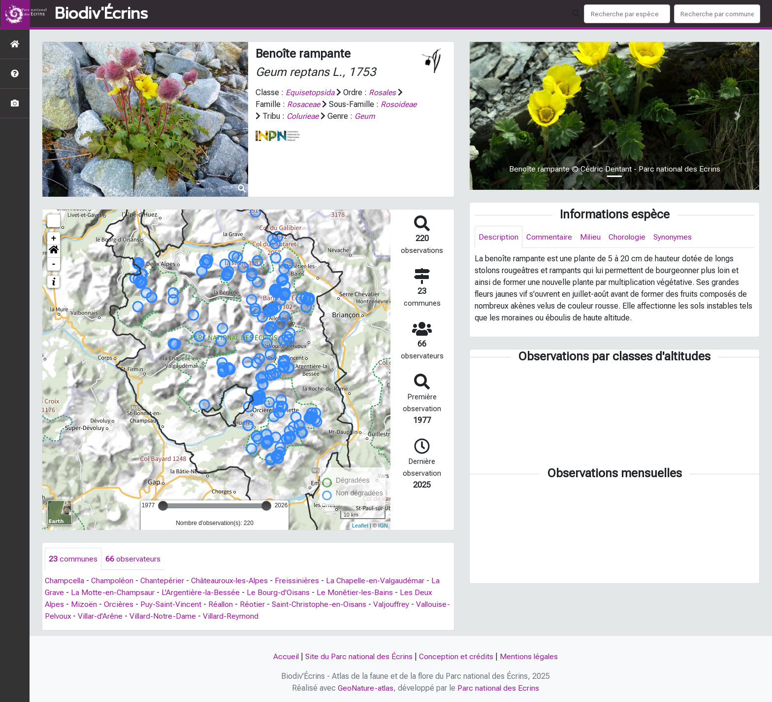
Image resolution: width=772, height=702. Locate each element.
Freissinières (302, 581)
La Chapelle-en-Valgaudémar (381, 581)
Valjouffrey (394, 604)
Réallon (222, 604)
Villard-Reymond (269, 616)
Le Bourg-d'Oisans (279, 592)
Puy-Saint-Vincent (171, 604)
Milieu (591, 237)
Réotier (254, 604)
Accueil (285, 656)
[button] (53, 251)
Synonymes (674, 237)
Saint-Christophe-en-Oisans (321, 604)
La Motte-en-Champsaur (113, 592)
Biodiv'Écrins (101, 14)
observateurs (133, 558)
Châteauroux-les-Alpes (233, 581)
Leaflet (360, 525)
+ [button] (54, 239)
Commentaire (549, 237)
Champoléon (114, 581)
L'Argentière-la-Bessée (201, 592)
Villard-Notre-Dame (200, 616)
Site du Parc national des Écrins (358, 656)
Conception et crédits (456, 656)
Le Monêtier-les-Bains (356, 592)
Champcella (65, 581)
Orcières (119, 604)
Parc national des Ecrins (499, 688)
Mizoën (84, 604)
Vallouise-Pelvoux (76, 616)
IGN (383, 525)
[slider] (163, 506)
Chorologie (628, 237)
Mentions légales (529, 656)
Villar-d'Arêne (137, 616)
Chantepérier (165, 581)
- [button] (54, 264)
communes (73, 558)
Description (498, 237)
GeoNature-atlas (365, 688)
